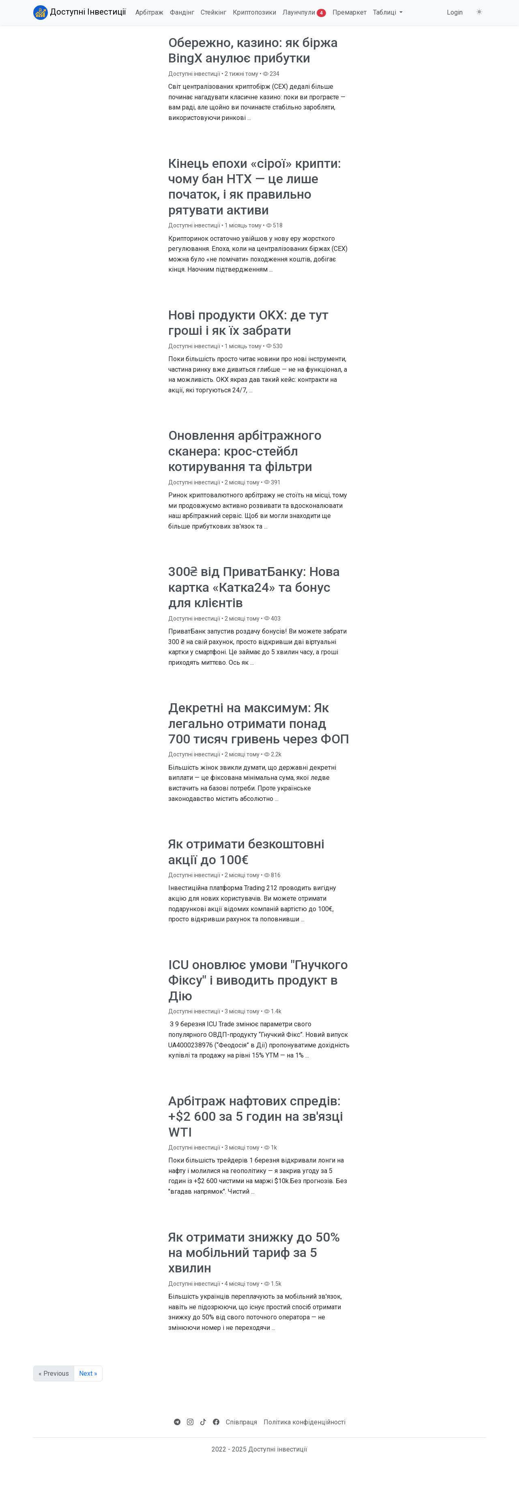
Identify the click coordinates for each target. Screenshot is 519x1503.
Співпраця (241, 1422)
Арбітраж (149, 12)
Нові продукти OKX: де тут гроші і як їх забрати (248, 322)
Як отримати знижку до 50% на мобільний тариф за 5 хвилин (254, 1252)
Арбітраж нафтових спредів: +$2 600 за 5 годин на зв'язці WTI (255, 1116)
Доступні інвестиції (194, 74)
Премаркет (349, 12)
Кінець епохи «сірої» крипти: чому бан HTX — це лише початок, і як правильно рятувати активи (254, 187)
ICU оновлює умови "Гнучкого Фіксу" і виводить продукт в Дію (258, 980)
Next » (88, 1373)
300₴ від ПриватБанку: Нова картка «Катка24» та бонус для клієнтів (254, 587)
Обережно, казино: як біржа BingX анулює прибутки (253, 50)
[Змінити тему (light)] (479, 12)
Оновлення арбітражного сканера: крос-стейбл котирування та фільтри (245, 451)
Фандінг (182, 12)
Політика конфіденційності (304, 1422)
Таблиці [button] (385, 12)
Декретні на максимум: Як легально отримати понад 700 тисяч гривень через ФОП (258, 723)
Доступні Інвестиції (79, 12)
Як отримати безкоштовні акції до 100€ (246, 851)
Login (455, 12)
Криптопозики (254, 12)
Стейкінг (213, 12)
